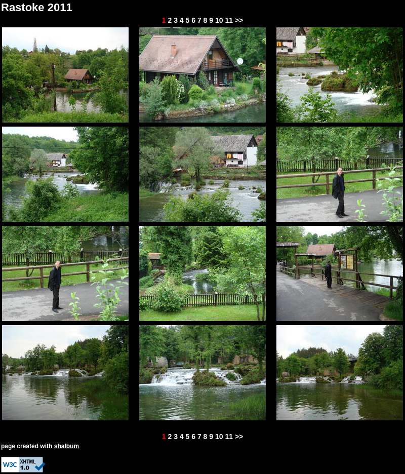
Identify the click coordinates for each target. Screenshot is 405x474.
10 (219, 20)
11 (229, 20)
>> (239, 20)
